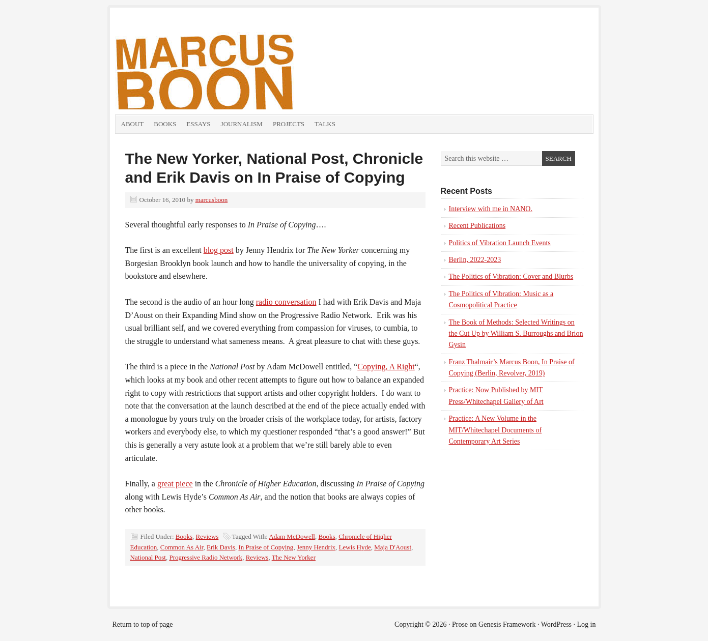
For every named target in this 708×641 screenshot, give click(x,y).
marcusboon (211, 199)
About (132, 124)
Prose (460, 624)
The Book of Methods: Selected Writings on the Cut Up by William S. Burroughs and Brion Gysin (516, 333)
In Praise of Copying (265, 547)
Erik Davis (221, 547)
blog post (219, 250)
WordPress (556, 624)
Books (165, 124)
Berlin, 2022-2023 (475, 260)
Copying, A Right (385, 366)
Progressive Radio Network (205, 557)
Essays (198, 124)
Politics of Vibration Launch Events (500, 243)
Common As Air (182, 547)
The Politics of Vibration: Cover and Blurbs (511, 276)
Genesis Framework (506, 624)
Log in (586, 624)
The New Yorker (294, 557)
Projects (288, 124)
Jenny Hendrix (316, 547)
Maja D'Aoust (392, 547)
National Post (148, 557)
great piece (175, 483)
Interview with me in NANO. (490, 209)
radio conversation (286, 302)
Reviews (207, 536)
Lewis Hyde (355, 547)
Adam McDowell (292, 536)
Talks (325, 124)
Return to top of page (142, 624)
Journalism (242, 124)
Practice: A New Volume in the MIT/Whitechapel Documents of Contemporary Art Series (495, 430)
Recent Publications (477, 225)
